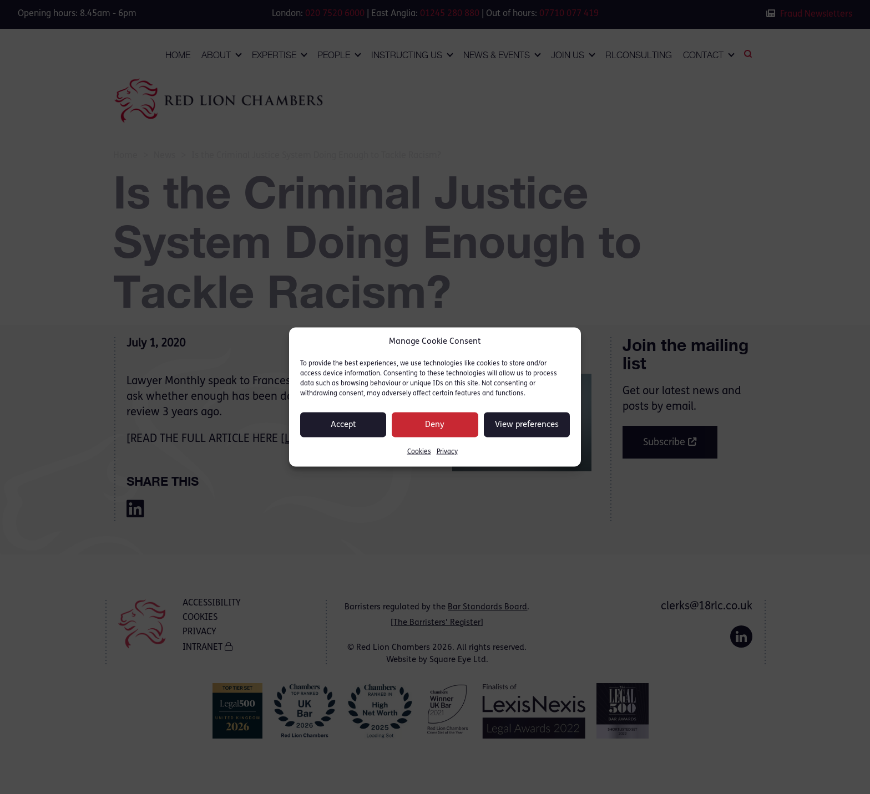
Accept (343, 424)
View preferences (527, 424)
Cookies (419, 452)
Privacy (447, 452)
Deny (434, 424)
